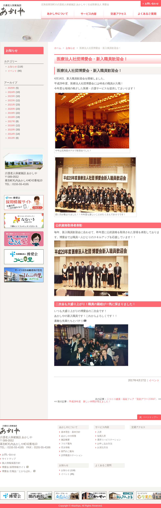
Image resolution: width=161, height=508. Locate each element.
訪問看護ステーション (71, 455)
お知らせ (70, 48)
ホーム (57, 48)
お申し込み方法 (104, 443)
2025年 (11, 88)
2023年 (11, 96)
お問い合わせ (9, 454)
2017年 (11, 121)
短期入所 (101, 436)
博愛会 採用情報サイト (14, 467)
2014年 (11, 134)
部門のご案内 (67, 451)
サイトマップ (9, 458)
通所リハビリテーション (109, 439)
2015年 (11, 129)
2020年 (11, 109)
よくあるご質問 (103, 465)
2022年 (11, 100)
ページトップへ (150, 417)
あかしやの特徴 (68, 436)
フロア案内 (66, 443)
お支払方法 (102, 447)
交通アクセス (138, 427)
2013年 (11, 138)
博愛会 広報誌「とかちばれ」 (17, 471)
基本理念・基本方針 (70, 432)
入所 (99, 432)
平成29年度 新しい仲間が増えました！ (90, 401)
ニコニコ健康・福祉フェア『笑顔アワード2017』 (132, 399)
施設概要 (65, 439)
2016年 (11, 125)
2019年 (11, 113)
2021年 (11, 104)
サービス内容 (102, 427)
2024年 (11, 92)
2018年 (11, 117)
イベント (154, 380)
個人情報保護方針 (11, 463)
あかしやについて (68, 427)
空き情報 (65, 447)
